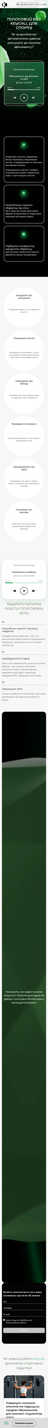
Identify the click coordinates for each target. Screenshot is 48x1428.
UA (40, 4)
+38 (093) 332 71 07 (28, 4)
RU (44, 4)
